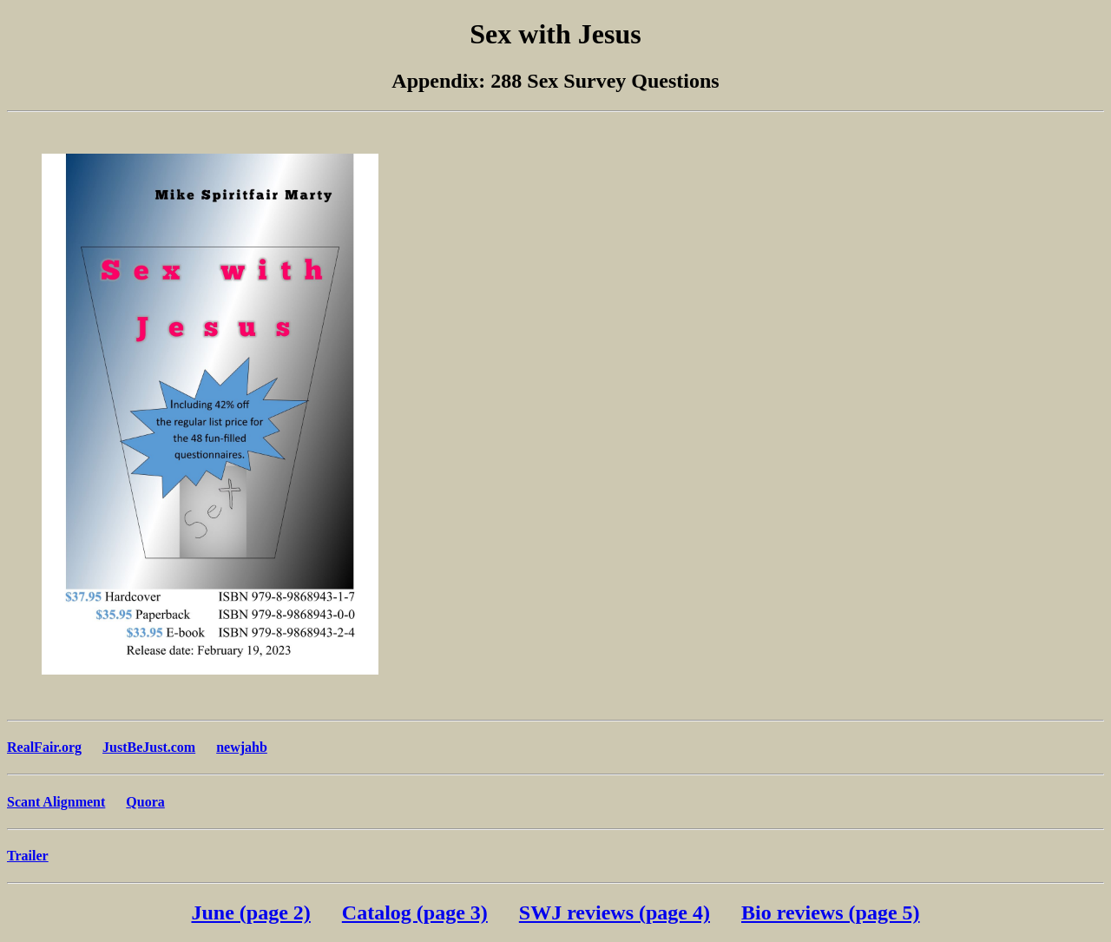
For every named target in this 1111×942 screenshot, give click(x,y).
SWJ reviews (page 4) (614, 912)
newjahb (241, 747)
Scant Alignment (56, 801)
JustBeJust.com (148, 747)
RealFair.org (44, 747)
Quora (145, 801)
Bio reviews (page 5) (830, 912)
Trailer (28, 855)
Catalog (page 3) (415, 912)
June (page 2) (250, 912)
